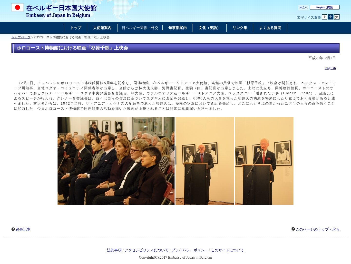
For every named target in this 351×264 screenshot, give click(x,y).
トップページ (20, 37)
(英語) (324, 7)
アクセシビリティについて (146, 250)
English (330, 68)
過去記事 (23, 229)
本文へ (304, 7)
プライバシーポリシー (190, 250)
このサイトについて (227, 250)
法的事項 (114, 250)
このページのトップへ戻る (318, 229)
